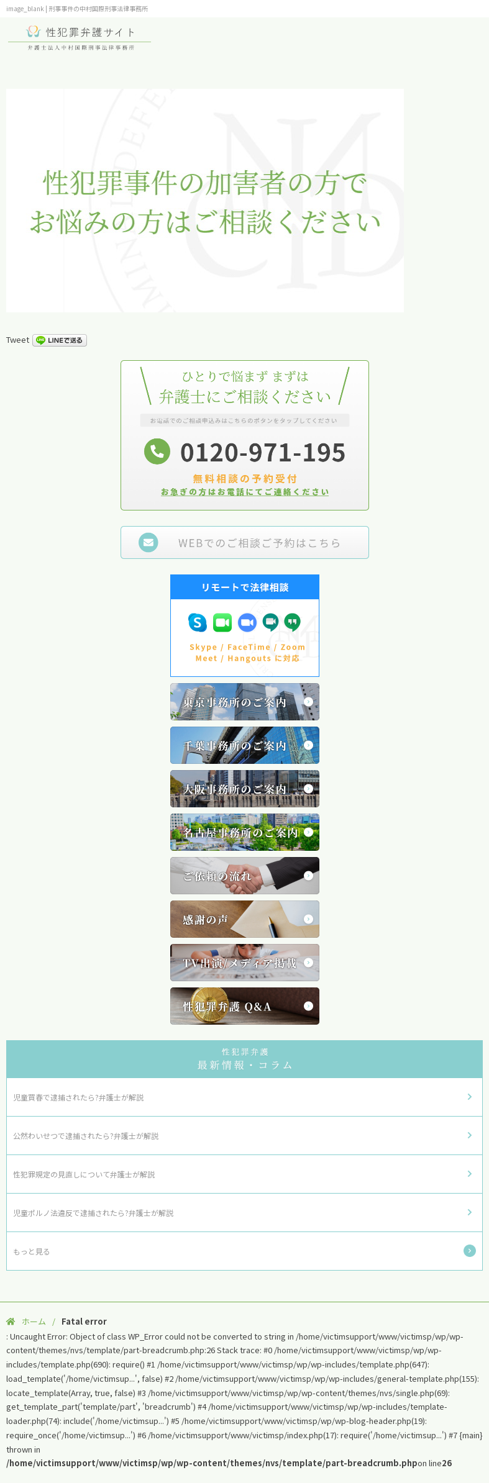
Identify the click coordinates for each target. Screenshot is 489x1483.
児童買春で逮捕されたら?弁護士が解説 (78, 1097)
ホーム (34, 1321)
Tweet (17, 339)
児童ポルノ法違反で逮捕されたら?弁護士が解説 (93, 1212)
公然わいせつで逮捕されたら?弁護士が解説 (85, 1135)
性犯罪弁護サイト (80, 38)
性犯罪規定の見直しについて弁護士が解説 (84, 1174)
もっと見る (31, 1251)
